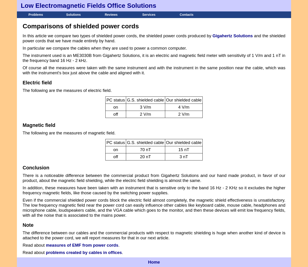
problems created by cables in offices (84, 252)
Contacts (187, 14)
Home (154, 262)
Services (149, 14)
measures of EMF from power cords (82, 245)
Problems (36, 14)
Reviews (111, 14)
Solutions (73, 14)
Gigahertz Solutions (232, 35)
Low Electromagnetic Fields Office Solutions (88, 5)
